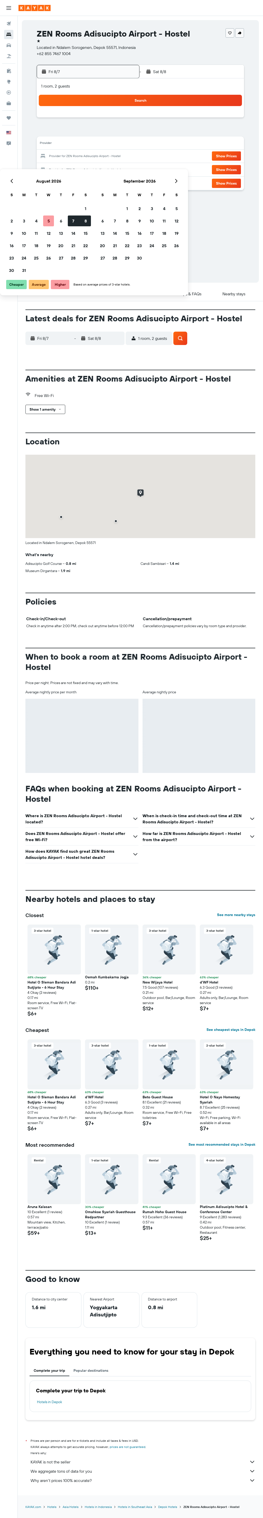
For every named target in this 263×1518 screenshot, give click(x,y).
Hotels (52, 1507)
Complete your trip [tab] (49, 1370)
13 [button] (98, 144)
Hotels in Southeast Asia (135, 1507)
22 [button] (123, 156)
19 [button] (86, 156)
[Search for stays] (8, 34)
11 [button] (73, 144)
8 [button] (123, 131)
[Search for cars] (8, 45)
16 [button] (49, 156)
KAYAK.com (33, 1507)
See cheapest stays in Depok (230, 1029)
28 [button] (110, 168)
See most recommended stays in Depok (222, 1144)
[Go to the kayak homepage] (34, 8)
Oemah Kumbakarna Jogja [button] (107, 977)
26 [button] (86, 168)
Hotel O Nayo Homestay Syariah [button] (220, 1100)
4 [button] (74, 131)
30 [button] (49, 181)
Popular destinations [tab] (90, 1370)
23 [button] (49, 168)
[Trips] (8, 118)
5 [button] (86, 131)
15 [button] (123, 144)
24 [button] (61, 168)
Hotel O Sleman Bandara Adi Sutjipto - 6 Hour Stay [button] (51, 985)
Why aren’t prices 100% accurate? (143, 1480)
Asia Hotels (71, 1507)
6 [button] (98, 131)
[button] (8, 8)
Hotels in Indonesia (98, 1507)
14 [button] (111, 144)
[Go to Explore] (8, 81)
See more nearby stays (236, 914)
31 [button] (61, 181)
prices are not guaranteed (127, 1447)
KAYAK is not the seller (143, 1462)
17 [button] (61, 156)
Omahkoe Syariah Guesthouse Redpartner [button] (110, 1214)
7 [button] (111, 131)
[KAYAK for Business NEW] (8, 103)
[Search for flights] (8, 24)
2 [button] (49, 131)
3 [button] (61, 131)
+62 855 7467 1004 (54, 53)
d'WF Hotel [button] (209, 982)
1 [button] (123, 119)
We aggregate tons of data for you (143, 1471)
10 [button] (61, 144)
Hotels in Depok (49, 1402)
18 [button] (74, 156)
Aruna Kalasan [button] (39, 1206)
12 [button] (86, 144)
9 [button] (49, 144)
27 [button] (98, 168)
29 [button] (123, 168)
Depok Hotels (167, 1507)
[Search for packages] (8, 56)
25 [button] (73, 168)
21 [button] (111, 156)
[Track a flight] (8, 92)
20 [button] (98, 156)
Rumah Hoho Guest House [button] (164, 1212)
